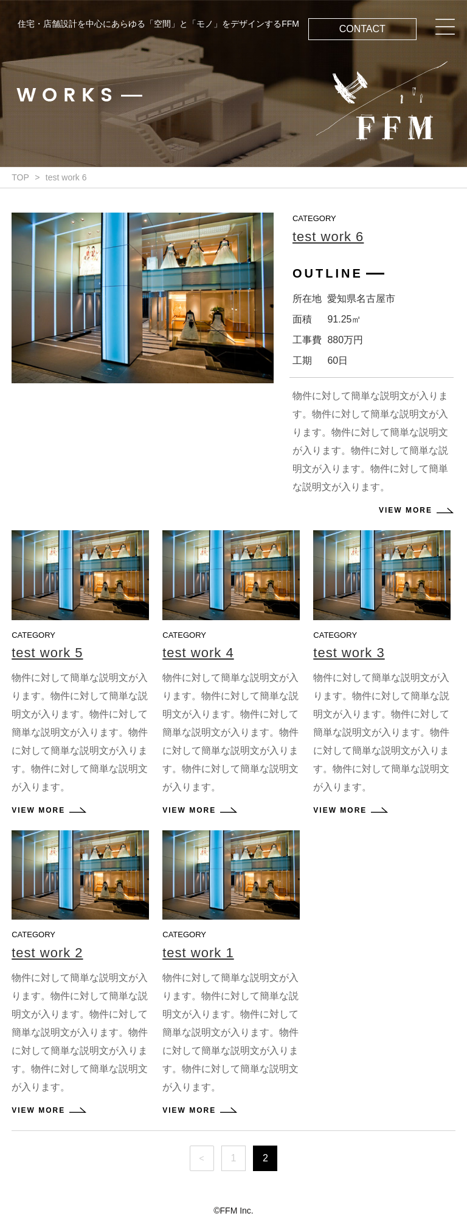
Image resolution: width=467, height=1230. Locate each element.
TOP (20, 177)
